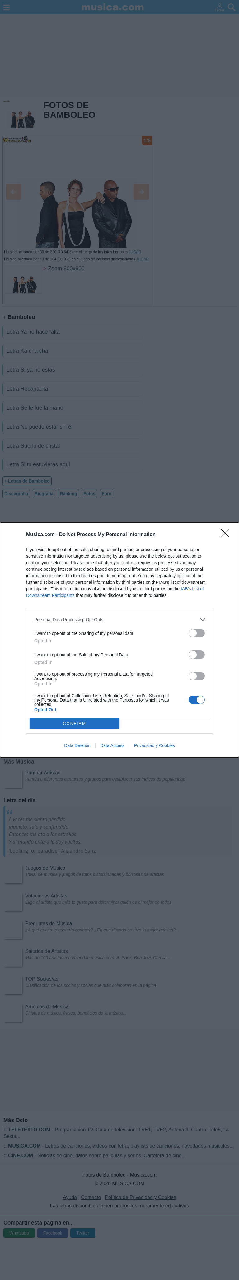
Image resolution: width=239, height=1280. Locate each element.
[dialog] (119, 640)
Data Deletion (77, 745)
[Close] (227, 535)
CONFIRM (74, 723)
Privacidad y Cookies (154, 745)
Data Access (112, 745)
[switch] (197, 633)
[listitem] (119, 619)
